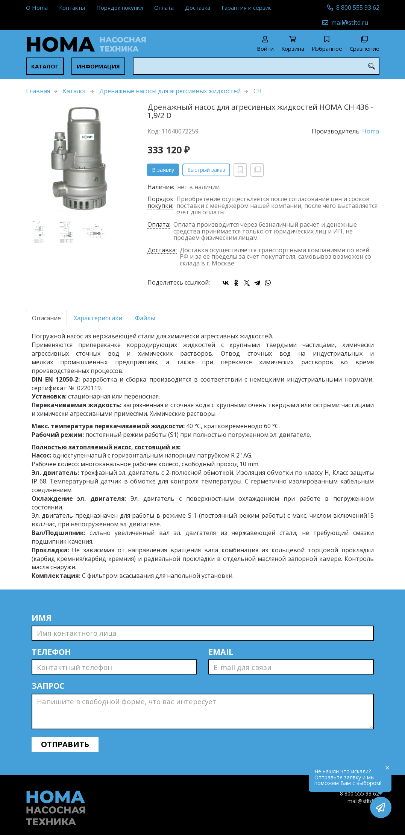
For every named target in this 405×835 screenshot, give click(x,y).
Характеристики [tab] (98, 318)
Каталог (45, 66)
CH (257, 91)
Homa (370, 131)
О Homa (37, 7)
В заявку (163, 169)
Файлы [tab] (145, 318)
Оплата (164, 7)
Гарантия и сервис (246, 7)
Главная (38, 91)
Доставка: (162, 250)
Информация (98, 66)
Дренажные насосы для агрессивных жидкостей (170, 91)
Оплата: (158, 225)
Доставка (197, 7)
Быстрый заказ (206, 169)
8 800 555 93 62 (357, 7)
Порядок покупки (119, 7)
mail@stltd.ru (349, 22)
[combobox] (256, 66)
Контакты (72, 7)
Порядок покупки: (160, 202)
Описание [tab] (46, 318)
